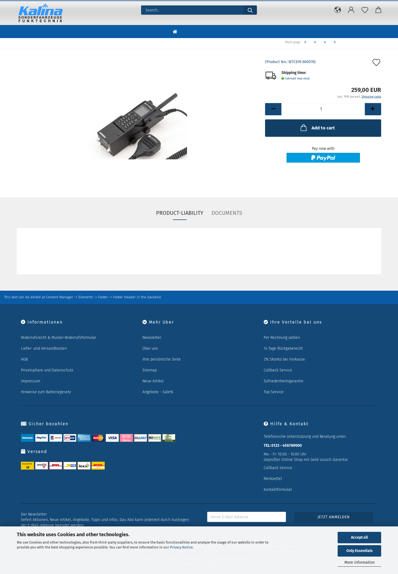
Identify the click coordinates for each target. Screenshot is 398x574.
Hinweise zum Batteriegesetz (46, 392)
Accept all (359, 537)
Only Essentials (359, 550)
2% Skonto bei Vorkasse (284, 359)
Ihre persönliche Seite (161, 359)
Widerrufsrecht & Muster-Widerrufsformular (58, 337)
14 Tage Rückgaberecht (283, 348)
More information (359, 562)
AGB (24, 359)
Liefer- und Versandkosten (44, 348)
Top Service (274, 392)
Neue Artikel (153, 381)
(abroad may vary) (297, 78)
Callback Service (278, 370)
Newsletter (151, 337)
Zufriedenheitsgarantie (283, 381)
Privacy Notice (181, 547)
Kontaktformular (278, 489)
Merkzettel (273, 478)
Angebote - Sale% (157, 392)
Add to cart (317, 127)
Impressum (30, 381)
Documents (227, 213)
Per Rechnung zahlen (282, 337)
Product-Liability (179, 213)
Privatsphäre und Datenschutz (47, 370)
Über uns (150, 348)
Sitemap (149, 370)
